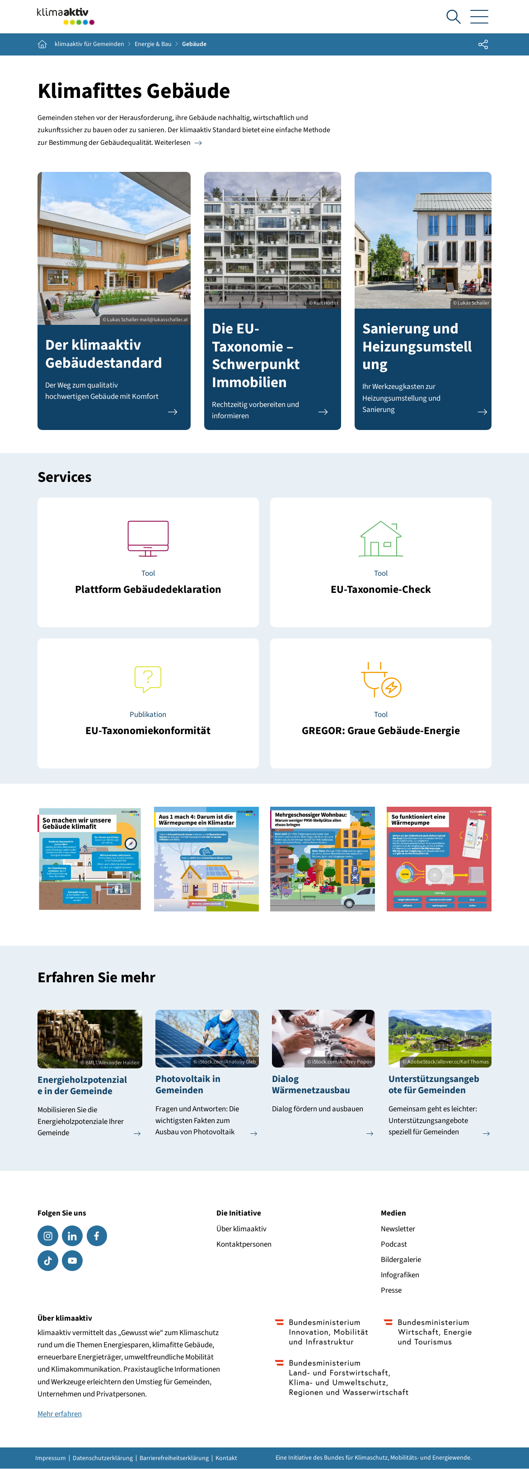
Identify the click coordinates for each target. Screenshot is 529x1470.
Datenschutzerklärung (103, 1459)
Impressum (50, 1459)
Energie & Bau (153, 46)
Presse (391, 1291)
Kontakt (226, 1459)
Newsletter (398, 1230)
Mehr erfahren (59, 1415)
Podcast (394, 1245)
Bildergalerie (401, 1260)
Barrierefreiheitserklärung (174, 1459)
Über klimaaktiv (241, 1230)
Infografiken (400, 1276)
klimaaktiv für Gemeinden (89, 46)
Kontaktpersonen (244, 1245)
